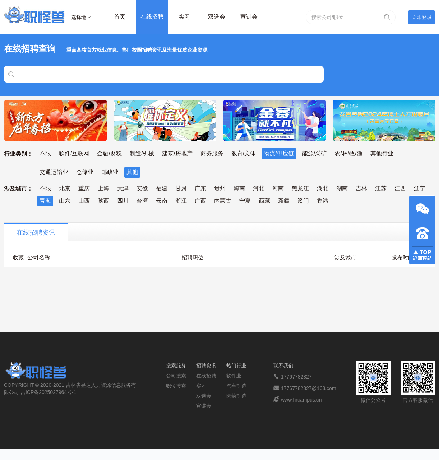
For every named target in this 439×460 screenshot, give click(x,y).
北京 (64, 188)
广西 (200, 201)
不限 (45, 153)
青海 (45, 201)
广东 (200, 188)
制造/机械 (142, 153)
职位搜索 (176, 386)
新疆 (284, 201)
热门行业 (236, 366)
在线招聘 (151, 17)
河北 (258, 188)
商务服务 (211, 153)
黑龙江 (300, 188)
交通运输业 (54, 172)
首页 (119, 17)
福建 (161, 188)
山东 (64, 201)
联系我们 (283, 366)
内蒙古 (222, 201)
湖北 (322, 188)
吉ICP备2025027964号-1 (48, 392)
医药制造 (236, 396)
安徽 (142, 188)
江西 (400, 188)
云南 (161, 201)
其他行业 (381, 153)
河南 (278, 188)
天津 (123, 188)
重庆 (84, 188)
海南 (239, 188)
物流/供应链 (279, 153)
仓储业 (84, 172)
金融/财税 (109, 153)
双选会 (216, 17)
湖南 (342, 188)
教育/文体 (243, 153)
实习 (184, 17)
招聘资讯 (206, 366)
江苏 (381, 188)
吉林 (361, 188)
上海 (103, 188)
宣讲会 (249, 17)
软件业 (233, 376)
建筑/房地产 (177, 153)
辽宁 (419, 188)
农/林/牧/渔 (348, 153)
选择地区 (78, 18)
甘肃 (181, 188)
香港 (322, 201)
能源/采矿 (314, 153)
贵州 (220, 188)
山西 (84, 201)
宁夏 (245, 201)
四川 (123, 201)
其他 (132, 172)
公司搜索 (176, 376)
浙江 (181, 201)
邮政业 (110, 172)
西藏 (264, 201)
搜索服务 (176, 366)
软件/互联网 (74, 153)
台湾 (142, 201)
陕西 (103, 201)
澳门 (303, 201)
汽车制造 (236, 386)
